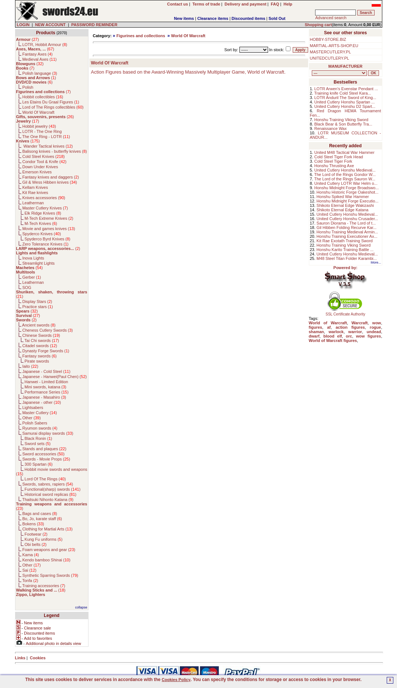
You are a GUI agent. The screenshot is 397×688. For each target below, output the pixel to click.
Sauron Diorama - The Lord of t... (346, 223)
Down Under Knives (40, 167)
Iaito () (30, 366)
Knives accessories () (43, 197)
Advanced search (330, 17)
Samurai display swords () (47, 433)
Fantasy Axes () (37, 54)
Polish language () (39, 73)
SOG (26, 287)
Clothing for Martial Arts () (47, 529)
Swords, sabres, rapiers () (47, 484)
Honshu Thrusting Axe (334, 165)
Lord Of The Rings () (45, 479)
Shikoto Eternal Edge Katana (342, 210)
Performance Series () (47, 392)
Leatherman (33, 203)
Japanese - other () (41, 402)
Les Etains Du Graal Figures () (50, 102)
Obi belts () (36, 544)
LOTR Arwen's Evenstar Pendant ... (346, 89)
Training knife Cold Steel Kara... (342, 93)
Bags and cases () (39, 513)
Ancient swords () (38, 325)
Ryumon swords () (39, 428)
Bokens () (33, 524)
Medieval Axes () (39, 59)
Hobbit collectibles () (42, 97)
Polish (27, 87)
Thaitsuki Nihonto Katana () (47, 499)
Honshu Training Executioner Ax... (347, 236)
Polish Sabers (34, 423)
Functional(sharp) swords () (52, 489)
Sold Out (276, 18)
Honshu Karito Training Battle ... (345, 249)
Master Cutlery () (39, 412)
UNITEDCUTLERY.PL (329, 58)
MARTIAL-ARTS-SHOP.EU (334, 45)
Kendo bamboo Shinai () (46, 560)
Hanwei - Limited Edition (46, 382)
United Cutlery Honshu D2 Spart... (344, 106)
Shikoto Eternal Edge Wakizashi (345, 205)
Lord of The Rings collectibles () (53, 107)
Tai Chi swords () (42, 340)
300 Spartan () (39, 464)
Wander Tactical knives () (47, 146)
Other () (31, 418)
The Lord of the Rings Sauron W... (344, 179)
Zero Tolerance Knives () (45, 244)
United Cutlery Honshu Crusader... (347, 218)
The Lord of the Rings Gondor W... (345, 174)
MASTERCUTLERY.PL (330, 52)
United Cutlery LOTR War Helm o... (346, 183)
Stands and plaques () (44, 449)
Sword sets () (38, 443)
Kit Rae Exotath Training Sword (345, 241)
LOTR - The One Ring (42, 131)
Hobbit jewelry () (39, 126)
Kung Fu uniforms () (43, 539)
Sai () (29, 570)
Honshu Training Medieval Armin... (347, 232)
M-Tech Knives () (41, 223)
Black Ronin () (38, 438)
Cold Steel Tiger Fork (333, 161)
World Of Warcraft (38, 112)
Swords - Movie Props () (46, 459)
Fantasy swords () (39, 356)
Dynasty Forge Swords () (45, 351)
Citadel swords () (39, 345)
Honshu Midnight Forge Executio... (348, 201)
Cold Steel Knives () (43, 156)
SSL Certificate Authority (345, 312)
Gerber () (31, 277)
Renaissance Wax (330, 128)
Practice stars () (37, 306)
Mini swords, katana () (45, 387)
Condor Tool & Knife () (44, 161)
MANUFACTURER (345, 66)
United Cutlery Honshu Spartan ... (344, 102)
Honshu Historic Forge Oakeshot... (348, 192)
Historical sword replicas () (50, 494)
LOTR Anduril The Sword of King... (345, 97)
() (27, 39)
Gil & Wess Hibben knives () (49, 182)
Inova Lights (33, 258)
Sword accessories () (43, 454)
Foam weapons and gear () (48, 549)
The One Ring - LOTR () (46, 136)
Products (45, 32)
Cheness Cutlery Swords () (47, 330)
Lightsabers (32, 407)
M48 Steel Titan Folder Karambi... (347, 258)
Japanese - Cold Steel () (46, 371)
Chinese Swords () (41, 335)
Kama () (30, 555)
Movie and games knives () (48, 228)
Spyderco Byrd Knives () (48, 239)
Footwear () (36, 534)
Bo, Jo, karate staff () (42, 518)
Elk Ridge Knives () (43, 213)
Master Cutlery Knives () (45, 208)
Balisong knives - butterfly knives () (54, 151)
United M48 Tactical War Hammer (344, 152)
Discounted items (249, 18)
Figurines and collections (140, 35)
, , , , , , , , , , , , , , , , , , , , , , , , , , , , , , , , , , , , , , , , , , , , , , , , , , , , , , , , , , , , (339, 73)
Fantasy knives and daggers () (50, 177)
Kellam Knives (35, 187)
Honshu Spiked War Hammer (343, 196)
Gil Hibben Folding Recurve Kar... (346, 227)
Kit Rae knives (35, 192)
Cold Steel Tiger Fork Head (338, 157)
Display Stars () (37, 301)
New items (184, 18)
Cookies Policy (176, 679)
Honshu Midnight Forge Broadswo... (346, 188)
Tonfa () (30, 580)
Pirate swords (37, 361)
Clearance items (212, 18)
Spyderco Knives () (41, 234)
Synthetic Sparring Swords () (50, 575)
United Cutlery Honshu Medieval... (345, 170)
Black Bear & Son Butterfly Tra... (343, 124)
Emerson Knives (37, 172)
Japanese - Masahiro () (44, 397)
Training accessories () (43, 585)
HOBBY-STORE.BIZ (328, 39)
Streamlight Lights (38, 263)
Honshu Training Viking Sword (341, 119)
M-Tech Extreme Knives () (49, 218)
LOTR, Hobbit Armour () (44, 44)
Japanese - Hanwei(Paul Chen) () (54, 376)
